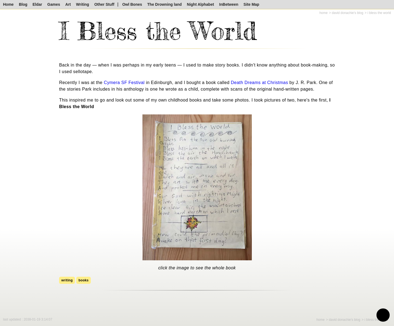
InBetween (228, 4)
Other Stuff (104, 4)
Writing (82, 4)
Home (8, 4)
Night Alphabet (200, 4)
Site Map (251, 4)
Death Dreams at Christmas (259, 82)
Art (68, 4)
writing (67, 280)
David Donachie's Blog (347, 13)
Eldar (37, 4)
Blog (23, 4)
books (83, 280)
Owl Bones (132, 4)
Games (53, 4)
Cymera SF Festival (124, 82)
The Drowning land (164, 4)
